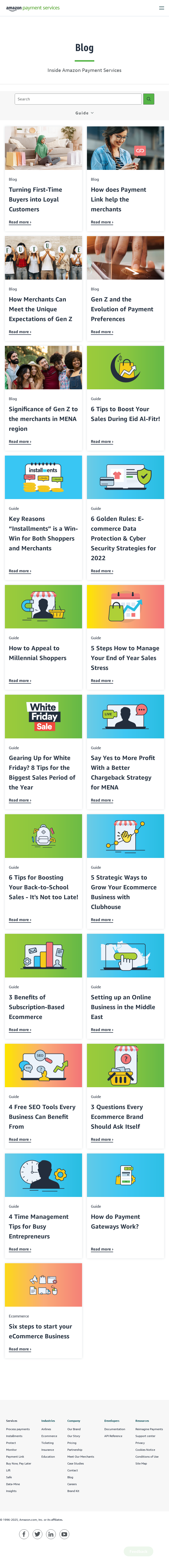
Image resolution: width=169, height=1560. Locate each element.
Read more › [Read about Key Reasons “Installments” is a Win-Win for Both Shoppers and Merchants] (20, 570)
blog (13, 179)
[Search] (148, 99)
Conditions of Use (146, 1456)
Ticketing (47, 1443)
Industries (48, 1421)
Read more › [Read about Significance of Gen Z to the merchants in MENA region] (20, 441)
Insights (11, 1491)
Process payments (18, 1429)
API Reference (113, 1436)
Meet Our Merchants (80, 1456)
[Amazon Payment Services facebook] (24, 1534)
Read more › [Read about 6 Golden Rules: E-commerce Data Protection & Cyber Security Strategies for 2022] (102, 570)
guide (82, 112)
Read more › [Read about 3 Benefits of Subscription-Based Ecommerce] (20, 1029)
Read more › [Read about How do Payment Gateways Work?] (102, 1249)
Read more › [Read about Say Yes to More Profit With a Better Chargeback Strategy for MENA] (102, 800)
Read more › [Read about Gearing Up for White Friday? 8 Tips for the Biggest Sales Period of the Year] (20, 800)
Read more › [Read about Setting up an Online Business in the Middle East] (102, 1029)
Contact (72, 1470)
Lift (8, 1470)
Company (73, 1421)
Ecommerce (49, 1436)
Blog (70, 1477)
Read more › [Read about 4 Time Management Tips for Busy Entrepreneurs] (20, 1249)
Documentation (114, 1429)
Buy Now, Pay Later (18, 1463)
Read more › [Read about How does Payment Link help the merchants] (102, 221)
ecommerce (19, 1316)
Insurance (47, 1449)
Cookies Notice (145, 1449)
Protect (11, 1443)
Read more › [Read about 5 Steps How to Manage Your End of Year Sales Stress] (102, 680)
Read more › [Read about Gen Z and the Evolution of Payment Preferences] (102, 331)
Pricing (71, 1443)
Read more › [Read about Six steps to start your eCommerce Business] (20, 1348)
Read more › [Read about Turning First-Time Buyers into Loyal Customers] (20, 221)
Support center (145, 1436)
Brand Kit (73, 1491)
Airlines (46, 1429)
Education (48, 1456)
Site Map (141, 1463)
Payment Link (15, 1456)
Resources (142, 1421)
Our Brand (74, 1429)
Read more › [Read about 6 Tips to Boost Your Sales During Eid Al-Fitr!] (102, 441)
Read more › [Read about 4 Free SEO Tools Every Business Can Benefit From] (20, 1139)
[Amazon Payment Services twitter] (37, 1534)
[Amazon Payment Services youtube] (64, 1534)
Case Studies (75, 1463)
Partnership (74, 1449)
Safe (9, 1477)
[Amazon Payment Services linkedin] (51, 1534)
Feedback (138, 1551)
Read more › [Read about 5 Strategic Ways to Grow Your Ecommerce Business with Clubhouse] (102, 919)
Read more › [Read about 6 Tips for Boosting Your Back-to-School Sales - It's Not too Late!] (20, 919)
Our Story (73, 1436)
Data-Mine (13, 1484)
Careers (72, 1484)
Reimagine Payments (149, 1429)
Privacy (140, 1443)
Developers (111, 1421)
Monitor (11, 1449)
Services (11, 1421)
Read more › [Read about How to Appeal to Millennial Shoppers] (20, 680)
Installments (14, 1436)
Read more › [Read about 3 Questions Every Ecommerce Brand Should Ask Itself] (102, 1139)
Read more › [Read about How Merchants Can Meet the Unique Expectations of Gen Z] (20, 331)
